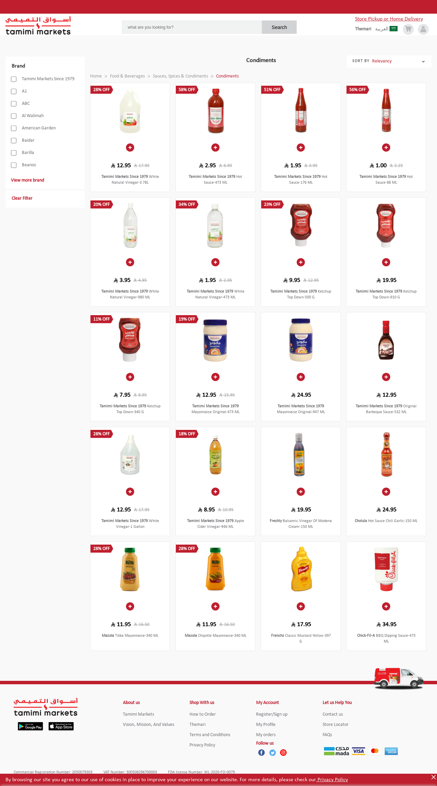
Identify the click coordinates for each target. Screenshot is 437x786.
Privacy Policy (332, 780)
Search (279, 27)
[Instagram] (283, 752)
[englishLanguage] (365, 29)
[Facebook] (261, 752)
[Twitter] (272, 752)
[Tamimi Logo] (38, 25)
